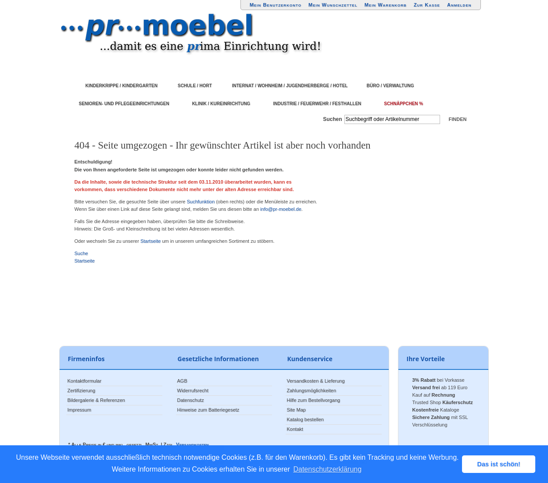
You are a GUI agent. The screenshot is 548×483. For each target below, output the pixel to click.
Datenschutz (190, 400)
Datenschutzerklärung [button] (327, 469)
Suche (81, 253)
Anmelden (459, 4)
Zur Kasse (427, 4)
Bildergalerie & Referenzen (96, 400)
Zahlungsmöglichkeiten (312, 390)
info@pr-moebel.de (280, 209)
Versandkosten (192, 444)
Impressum (79, 409)
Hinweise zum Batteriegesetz (208, 409)
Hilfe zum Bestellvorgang (313, 400)
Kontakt (295, 429)
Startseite (150, 241)
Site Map (296, 409)
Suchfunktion (201, 201)
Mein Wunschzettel (333, 4)
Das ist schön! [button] (498, 464)
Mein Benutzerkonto (275, 4)
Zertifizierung (82, 390)
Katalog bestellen (305, 419)
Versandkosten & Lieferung (316, 381)
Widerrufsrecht (193, 390)
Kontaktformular (85, 381)
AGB (182, 381)
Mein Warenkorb (386, 4)
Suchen (332, 119)
